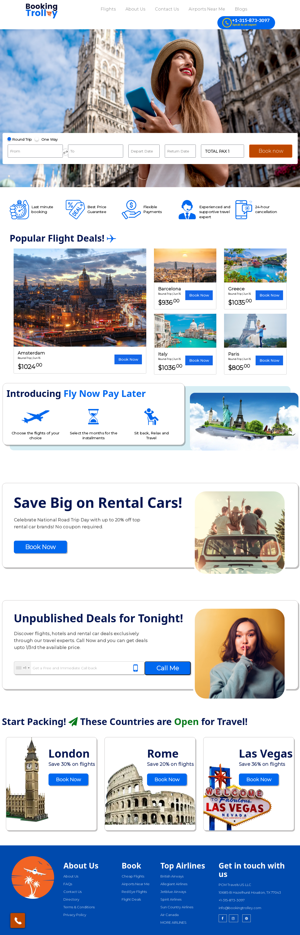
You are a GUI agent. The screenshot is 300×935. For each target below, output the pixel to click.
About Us (135, 9)
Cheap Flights (133, 876)
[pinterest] (246, 918)
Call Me (167, 668)
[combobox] (22, 668)
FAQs (67, 884)
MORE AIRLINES (173, 922)
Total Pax (217, 151)
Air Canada (169, 915)
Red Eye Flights (134, 892)
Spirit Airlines (170, 899)
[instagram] (233, 918)
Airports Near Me (207, 9)
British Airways (171, 876)
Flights (108, 9)
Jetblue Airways (173, 892)
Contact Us (167, 9)
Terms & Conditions (79, 907)
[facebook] (223, 918)
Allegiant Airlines (173, 884)
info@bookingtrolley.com (240, 908)
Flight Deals (131, 899)
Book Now (128, 359)
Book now (270, 151)
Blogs (241, 9)
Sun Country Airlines (176, 907)
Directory (71, 899)
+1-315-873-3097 (232, 900)
